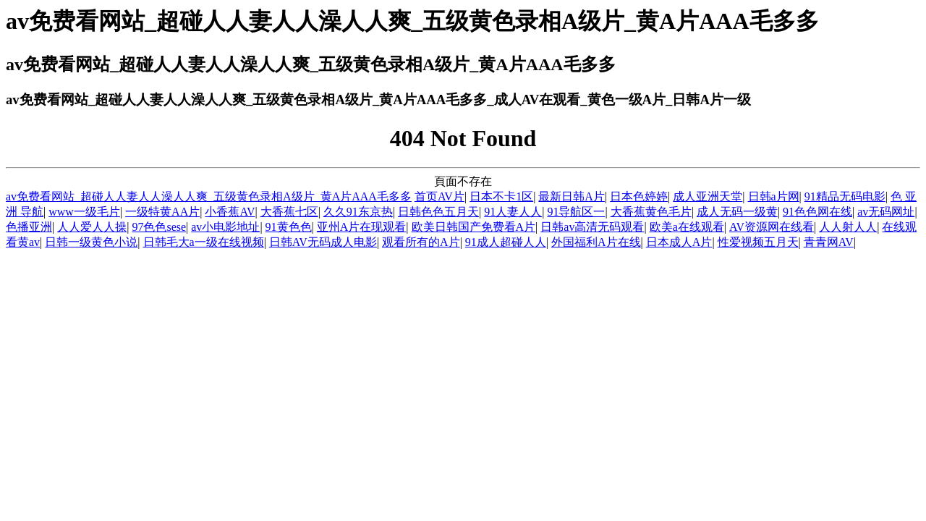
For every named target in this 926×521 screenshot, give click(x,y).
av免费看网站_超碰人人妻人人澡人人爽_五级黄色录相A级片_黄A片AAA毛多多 (209, 196)
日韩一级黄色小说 (91, 242)
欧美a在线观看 (687, 227)
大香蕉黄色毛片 (651, 212)
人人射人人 (848, 227)
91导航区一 (576, 212)
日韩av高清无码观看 (592, 227)
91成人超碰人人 (505, 242)
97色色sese (159, 227)
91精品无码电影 (844, 196)
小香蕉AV (230, 212)
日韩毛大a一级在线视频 (203, 242)
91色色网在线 (817, 212)
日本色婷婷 (639, 196)
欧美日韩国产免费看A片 (474, 227)
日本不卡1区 (501, 196)
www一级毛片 (84, 212)
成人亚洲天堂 (707, 196)
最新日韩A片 (571, 196)
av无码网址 (885, 212)
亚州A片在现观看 (362, 227)
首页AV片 (439, 196)
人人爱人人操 (92, 227)
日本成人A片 (679, 242)
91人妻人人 (513, 212)
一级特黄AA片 (162, 212)
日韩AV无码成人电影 (323, 242)
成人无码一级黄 (737, 212)
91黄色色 (289, 227)
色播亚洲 (29, 227)
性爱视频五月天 (758, 242)
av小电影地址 (225, 227)
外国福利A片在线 (596, 242)
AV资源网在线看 (771, 227)
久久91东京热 (358, 212)
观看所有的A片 (421, 242)
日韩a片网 (773, 196)
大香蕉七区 (289, 212)
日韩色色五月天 (438, 212)
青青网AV (829, 242)
